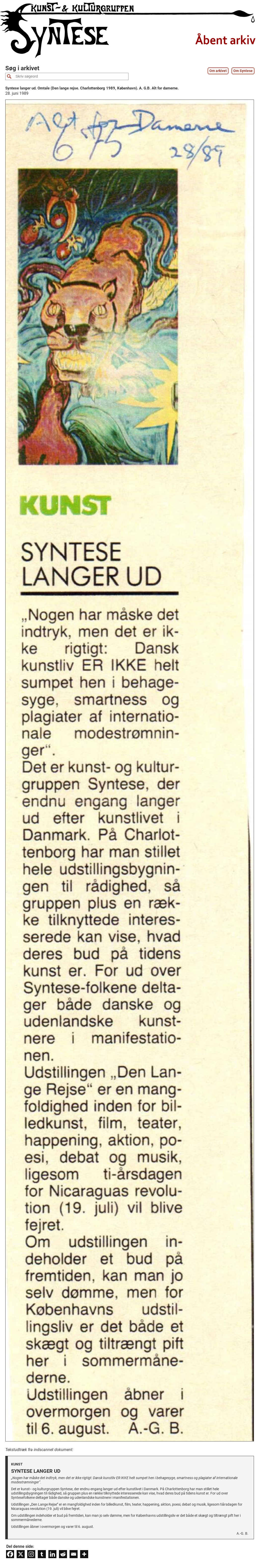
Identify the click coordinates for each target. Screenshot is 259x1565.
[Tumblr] (42, 1554)
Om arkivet (218, 71)
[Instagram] (31, 1554)
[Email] (73, 1554)
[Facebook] (10, 1554)
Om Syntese (243, 71)
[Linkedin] (52, 1554)
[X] (20, 1554)
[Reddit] (63, 1554)
